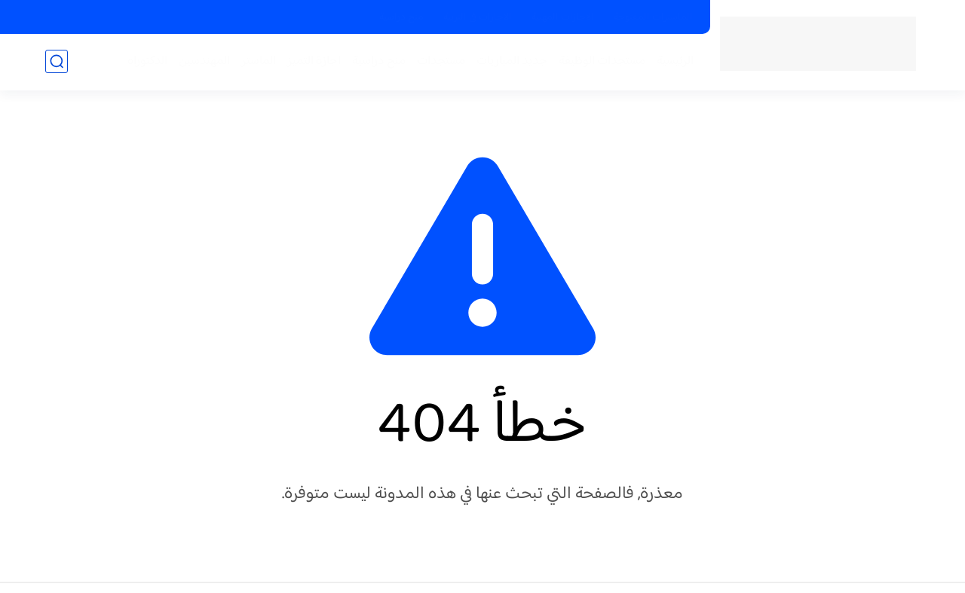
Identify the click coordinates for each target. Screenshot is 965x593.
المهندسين (204, 61)
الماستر (258, 61)
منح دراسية (401, 17)
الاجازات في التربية (477, 17)
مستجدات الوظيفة (602, 61)
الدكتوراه (147, 61)
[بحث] (56, 61)
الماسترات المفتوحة (653, 17)
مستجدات (441, 61)
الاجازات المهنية (563, 17)
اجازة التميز (314, 61)
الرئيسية (675, 61)
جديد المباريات (511, 61)
